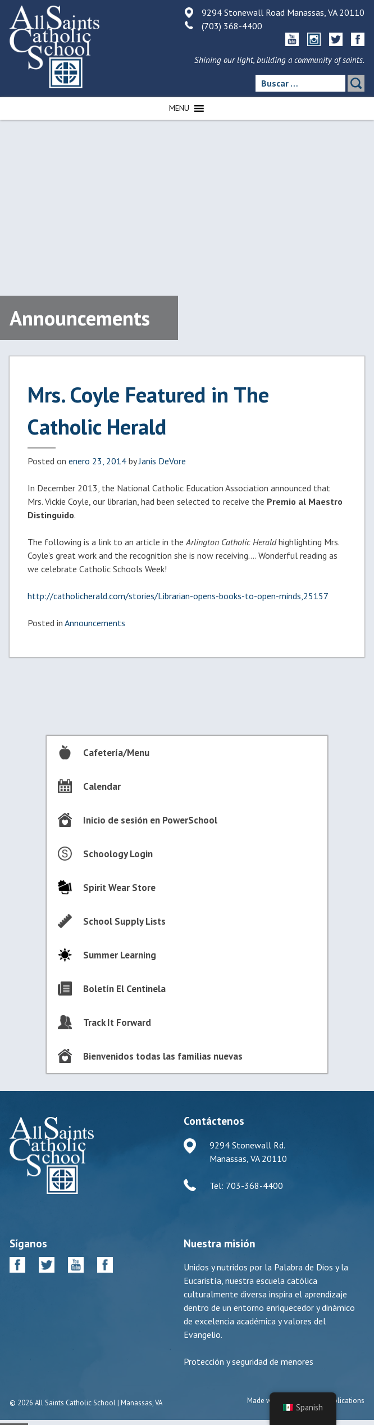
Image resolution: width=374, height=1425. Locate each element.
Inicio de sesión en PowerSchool (150, 820)
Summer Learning (119, 955)
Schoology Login (118, 854)
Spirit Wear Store (119, 887)
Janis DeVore (162, 461)
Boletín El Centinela (124, 989)
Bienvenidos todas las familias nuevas (163, 1056)
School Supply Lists (124, 921)
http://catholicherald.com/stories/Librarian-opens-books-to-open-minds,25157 (178, 595)
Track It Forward (117, 1022)
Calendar (102, 786)
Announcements (95, 622)
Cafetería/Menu (116, 753)
